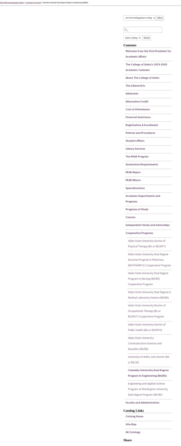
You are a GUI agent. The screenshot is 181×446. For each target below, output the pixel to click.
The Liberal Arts (135, 85)
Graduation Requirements (142, 164)
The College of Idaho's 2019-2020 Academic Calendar (146, 67)
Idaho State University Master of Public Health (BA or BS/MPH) (147, 327)
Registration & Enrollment (142, 125)
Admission (132, 93)
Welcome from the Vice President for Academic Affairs (148, 53)
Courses (130, 217)
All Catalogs (133, 432)
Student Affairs (135, 140)
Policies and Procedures (140, 133)
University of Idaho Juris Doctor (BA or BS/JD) (148, 359)
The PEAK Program (137, 156)
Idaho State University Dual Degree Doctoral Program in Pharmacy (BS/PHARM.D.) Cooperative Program (149, 259)
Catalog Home (134, 416)
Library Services (135, 148)
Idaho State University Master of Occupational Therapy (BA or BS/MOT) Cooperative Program (147, 311)
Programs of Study (137, 209)
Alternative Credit (137, 101)
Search (147, 38)
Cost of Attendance (138, 109)
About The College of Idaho (142, 78)
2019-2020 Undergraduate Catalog (12, 3)
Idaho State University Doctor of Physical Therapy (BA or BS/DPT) (147, 243)
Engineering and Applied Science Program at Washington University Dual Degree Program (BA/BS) (148, 389)
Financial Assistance (138, 117)
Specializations (135, 188)
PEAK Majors (133, 172)
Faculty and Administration (142, 402)
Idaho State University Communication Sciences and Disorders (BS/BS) (145, 343)
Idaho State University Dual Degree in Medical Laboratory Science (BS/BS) (149, 294)
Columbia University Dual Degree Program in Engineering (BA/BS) (148, 372)
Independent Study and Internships (148, 225)
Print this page (169, 18)
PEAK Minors (133, 180)
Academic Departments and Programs (143, 198)
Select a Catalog (147, 12)
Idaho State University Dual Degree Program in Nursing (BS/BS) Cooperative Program (148, 278)
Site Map (131, 424)
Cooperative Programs (33, 3)
